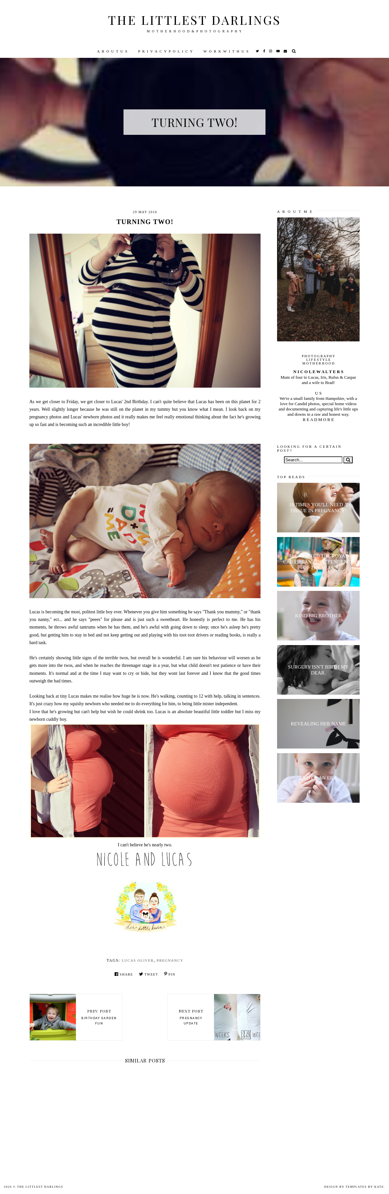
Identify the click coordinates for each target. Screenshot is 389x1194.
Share (124, 974)
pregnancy (170, 960)
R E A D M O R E (318, 419)
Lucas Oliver (138, 960)
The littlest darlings (194, 20)
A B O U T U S (112, 51)
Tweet (148, 974)
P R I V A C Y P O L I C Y (165, 51)
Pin (169, 974)
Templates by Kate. (365, 1186)
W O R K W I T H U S (226, 51)
